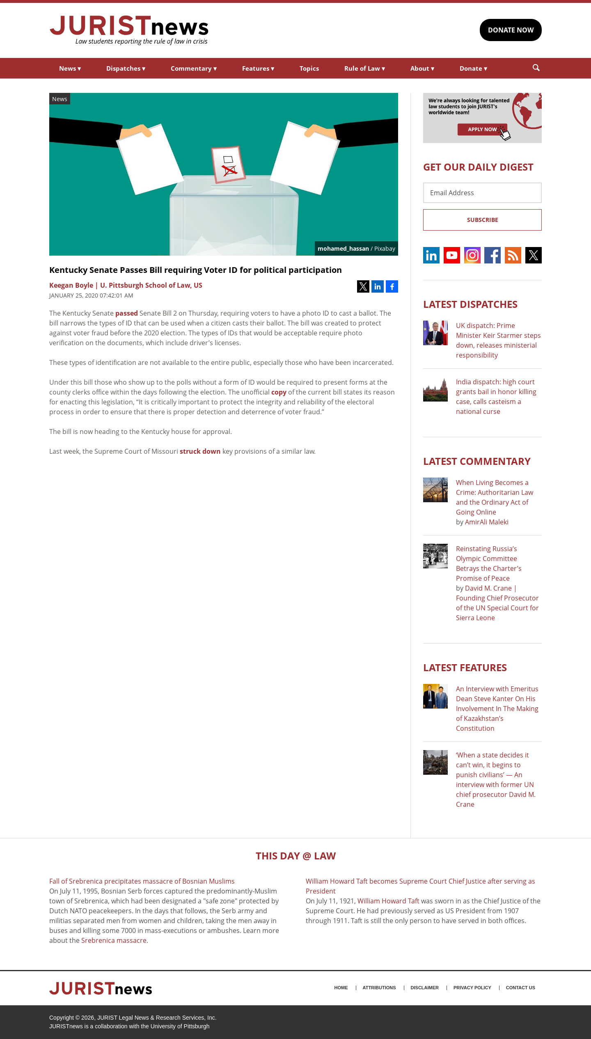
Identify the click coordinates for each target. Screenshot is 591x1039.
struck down (200, 451)
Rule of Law (364, 68)
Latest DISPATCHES (470, 304)
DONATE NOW (511, 30)
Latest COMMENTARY (477, 461)
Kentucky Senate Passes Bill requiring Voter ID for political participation (195, 269)
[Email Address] (482, 192)
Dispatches (125, 68)
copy (278, 392)
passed (126, 313)
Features (258, 68)
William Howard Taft (388, 900)
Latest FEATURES (465, 667)
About (422, 68)
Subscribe (482, 220)
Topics (309, 68)
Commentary (194, 68)
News (70, 68)
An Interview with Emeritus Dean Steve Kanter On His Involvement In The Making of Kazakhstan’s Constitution (497, 708)
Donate (473, 68)
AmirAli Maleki (487, 521)
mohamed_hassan (343, 248)
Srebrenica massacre (114, 940)
